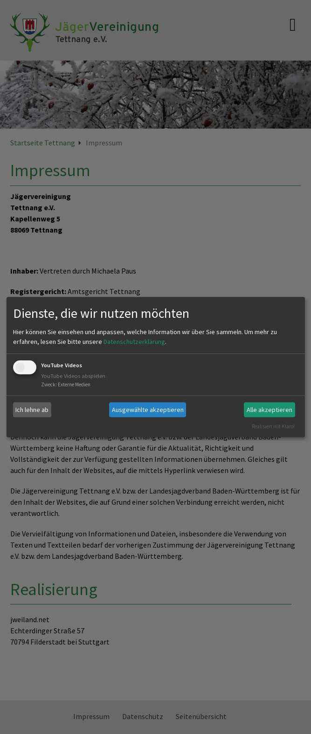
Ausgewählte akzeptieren (148, 409)
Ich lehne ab (31, 409)
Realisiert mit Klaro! (273, 426)
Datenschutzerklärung (134, 342)
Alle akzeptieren (269, 409)
